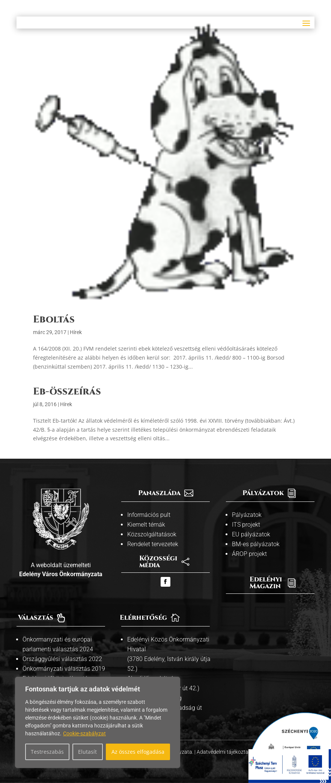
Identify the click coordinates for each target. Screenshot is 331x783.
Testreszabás (47, 751)
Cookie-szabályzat (84, 733)
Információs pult (148, 514)
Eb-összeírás (67, 391)
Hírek (76, 332)
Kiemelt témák (146, 524)
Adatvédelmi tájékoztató (225, 752)
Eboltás (54, 319)
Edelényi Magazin (266, 583)
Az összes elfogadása (137, 751)
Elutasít (87, 751)
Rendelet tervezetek (152, 544)
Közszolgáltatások (151, 534)
